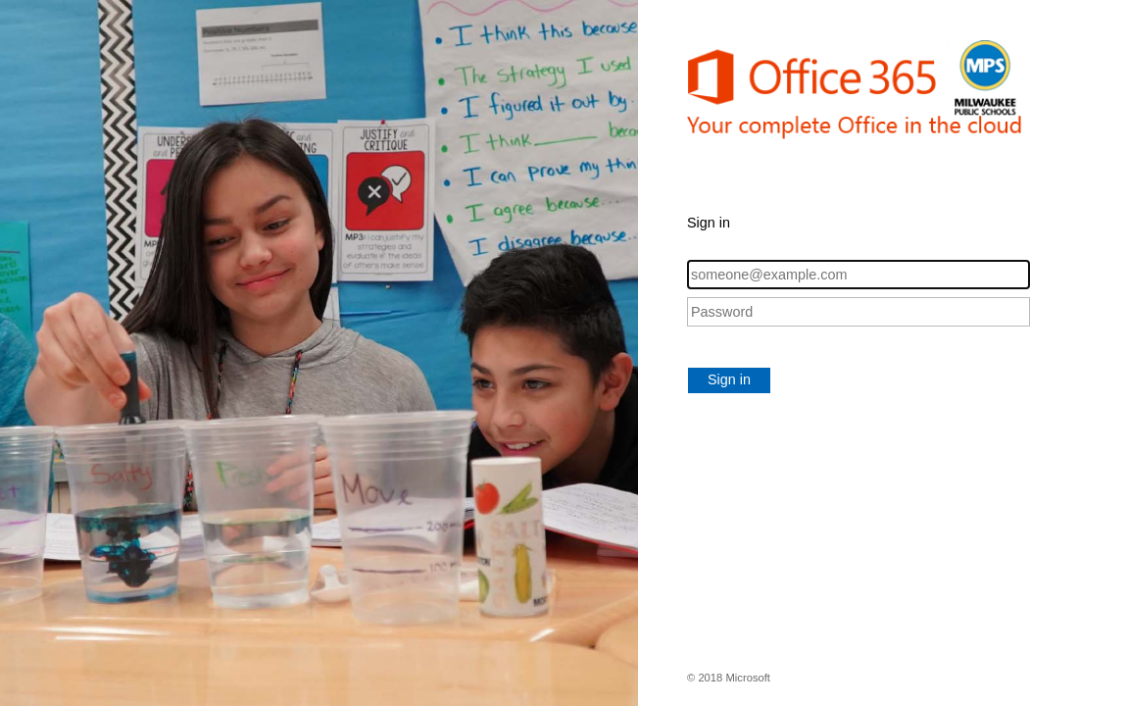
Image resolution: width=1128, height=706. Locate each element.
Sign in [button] (729, 379)
